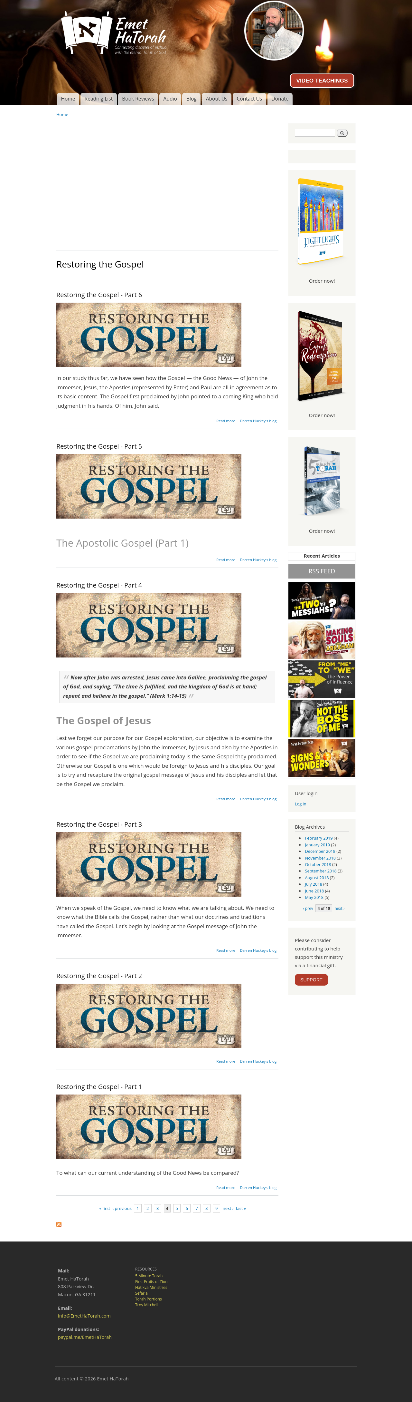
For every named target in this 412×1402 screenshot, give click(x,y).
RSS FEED (321, 571)
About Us (217, 98)
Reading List (99, 98)
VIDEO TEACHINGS (322, 80)
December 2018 (320, 851)
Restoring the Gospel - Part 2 (99, 975)
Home (68, 98)
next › (228, 1208)
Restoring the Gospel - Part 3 (99, 824)
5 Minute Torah (149, 1276)
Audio (170, 98)
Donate (279, 98)
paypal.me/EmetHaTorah (85, 1337)
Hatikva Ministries (151, 1287)
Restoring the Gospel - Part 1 (99, 1086)
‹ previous (122, 1208)
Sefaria (141, 1293)
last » (241, 1208)
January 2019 (317, 845)
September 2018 (321, 871)
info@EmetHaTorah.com (84, 1316)
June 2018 (314, 891)
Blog (191, 98)
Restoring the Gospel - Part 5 (99, 446)
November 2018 (320, 858)
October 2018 (318, 864)
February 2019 (319, 838)
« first (104, 1208)
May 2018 (314, 897)
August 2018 (317, 878)
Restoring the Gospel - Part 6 (99, 294)
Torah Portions (148, 1299)
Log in (300, 804)
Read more (225, 420)
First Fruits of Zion (151, 1281)
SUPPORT (311, 979)
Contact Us (249, 98)
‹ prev (308, 908)
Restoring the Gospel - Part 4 (99, 585)
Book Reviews (138, 98)
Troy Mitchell (146, 1305)
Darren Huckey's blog (258, 420)
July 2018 (313, 884)
